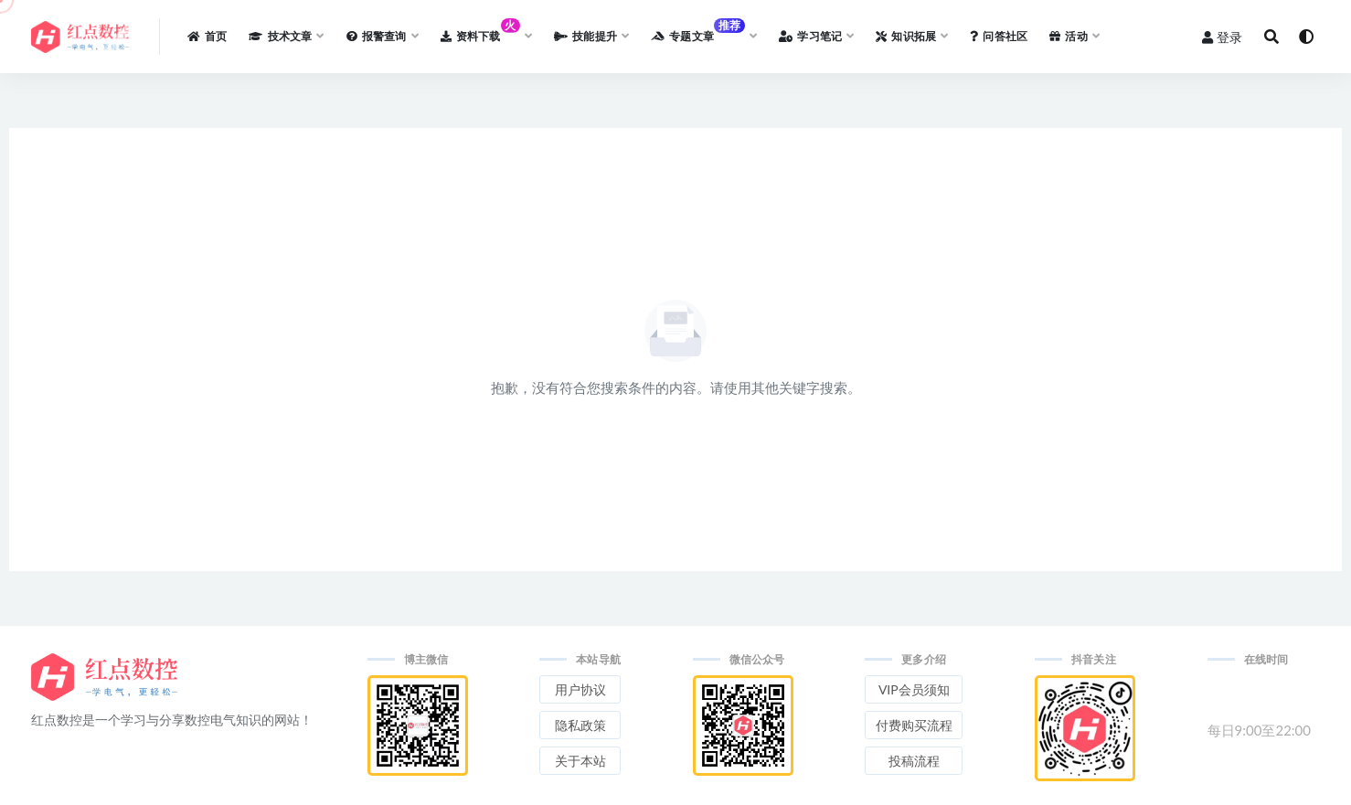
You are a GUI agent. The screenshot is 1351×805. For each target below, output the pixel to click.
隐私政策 (580, 725)
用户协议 (580, 689)
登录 (1222, 37)
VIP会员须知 (914, 689)
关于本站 (580, 760)
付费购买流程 (914, 725)
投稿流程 (914, 760)
